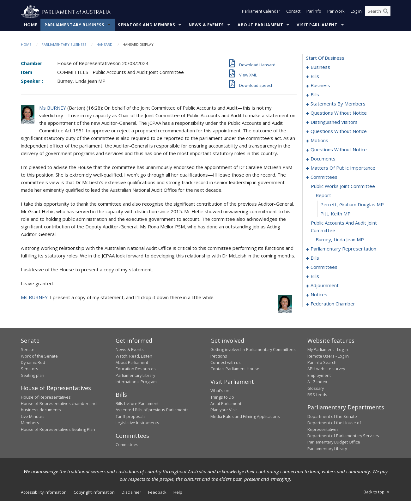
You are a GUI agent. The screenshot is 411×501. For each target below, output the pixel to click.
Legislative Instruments (137, 423)
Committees (127, 445)
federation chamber (333, 304)
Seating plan (32, 375)
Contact (293, 12)
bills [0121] (315, 258)
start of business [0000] (325, 58)
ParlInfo (313, 12)
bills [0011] (315, 95)
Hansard (104, 44)
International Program (136, 382)
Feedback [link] (157, 492)
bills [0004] (315, 76)
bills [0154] (315, 276)
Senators (29, 369)
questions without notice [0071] (339, 131)
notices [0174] (319, 295)
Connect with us (225, 362)
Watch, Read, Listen (134, 356)
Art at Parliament (225, 404)
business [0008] (320, 85)
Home (31, 25)
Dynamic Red (33, 362)
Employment (319, 375)
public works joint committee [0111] (343, 186)
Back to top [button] (377, 492)
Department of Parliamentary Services (343, 436)
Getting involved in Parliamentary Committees (253, 350)
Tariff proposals (131, 417)
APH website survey (326, 369)
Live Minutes (33, 417)
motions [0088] (319, 140)
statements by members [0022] (338, 104)
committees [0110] (324, 177)
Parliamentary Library (135, 375)
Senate (27, 350)
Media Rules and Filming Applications (245, 417)
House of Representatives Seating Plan (58, 429)
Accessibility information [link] (44, 492)
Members (30, 423)
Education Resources (136, 369)
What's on (219, 391)
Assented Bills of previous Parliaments (152, 410)
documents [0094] (323, 159)
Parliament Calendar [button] (261, 12)
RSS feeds (317, 395)
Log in (356, 12)
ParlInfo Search (321, 362)
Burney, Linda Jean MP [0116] (340, 240)
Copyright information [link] (94, 492)
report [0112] (323, 195)
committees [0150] (324, 267)
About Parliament (260, 25)
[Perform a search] (385, 12)
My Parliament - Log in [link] (327, 350)
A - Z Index (317, 382)
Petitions (218, 356)
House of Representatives (46, 397)
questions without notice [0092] (339, 150)
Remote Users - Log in (328, 356)
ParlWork (336, 12)
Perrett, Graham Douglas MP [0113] (352, 205)
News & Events (206, 25)
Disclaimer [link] (131, 492)
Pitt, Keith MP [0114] (335, 214)
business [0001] (320, 67)
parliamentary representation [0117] (343, 249)
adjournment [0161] (325, 285)
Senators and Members (146, 25)
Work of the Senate (39, 356)
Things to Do (222, 397)
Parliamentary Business (74, 25)
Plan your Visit (223, 410)
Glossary (315, 388)
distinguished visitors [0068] (334, 122)
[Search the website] (377, 12)
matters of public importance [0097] (343, 168)
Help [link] (177, 492)
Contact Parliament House (234, 369)
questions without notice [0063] (339, 113)
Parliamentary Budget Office (333, 442)
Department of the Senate (332, 417)
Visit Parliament (317, 25)
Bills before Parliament (137, 404)
